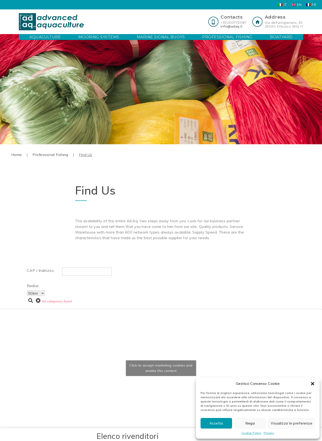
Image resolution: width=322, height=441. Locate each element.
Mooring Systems (98, 37)
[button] (312, 383)
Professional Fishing (227, 37)
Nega (250, 423)
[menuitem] (282, 5)
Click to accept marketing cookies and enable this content (161, 368)
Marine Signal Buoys (161, 37)
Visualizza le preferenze (291, 423)
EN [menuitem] (299, 5)
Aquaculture (45, 37)
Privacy (269, 433)
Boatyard (281, 37)
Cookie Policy (251, 433)
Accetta (216, 423)
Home (16, 154)
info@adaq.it (231, 26)
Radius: (33, 285)
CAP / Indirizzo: (41, 270)
